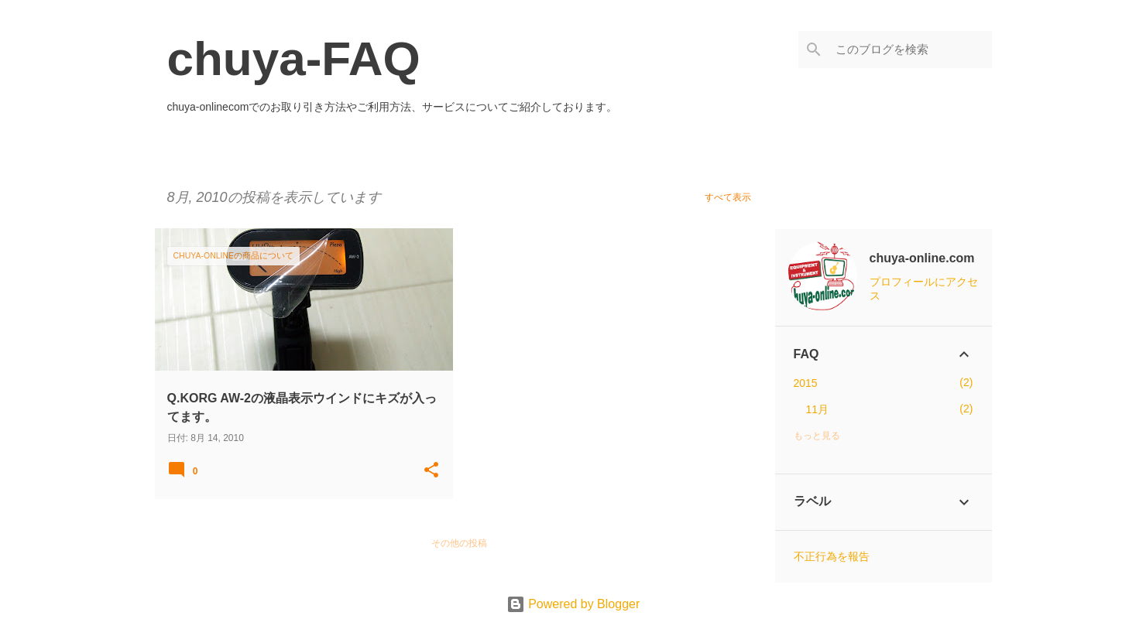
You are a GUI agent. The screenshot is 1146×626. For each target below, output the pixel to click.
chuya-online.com (922, 258)
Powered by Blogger (573, 604)
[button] (431, 470)
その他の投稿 (459, 543)
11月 (817, 409)
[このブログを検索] (910, 49)
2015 (806, 383)
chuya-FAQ (293, 58)
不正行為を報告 (832, 556)
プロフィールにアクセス (924, 288)
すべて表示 (728, 197)
